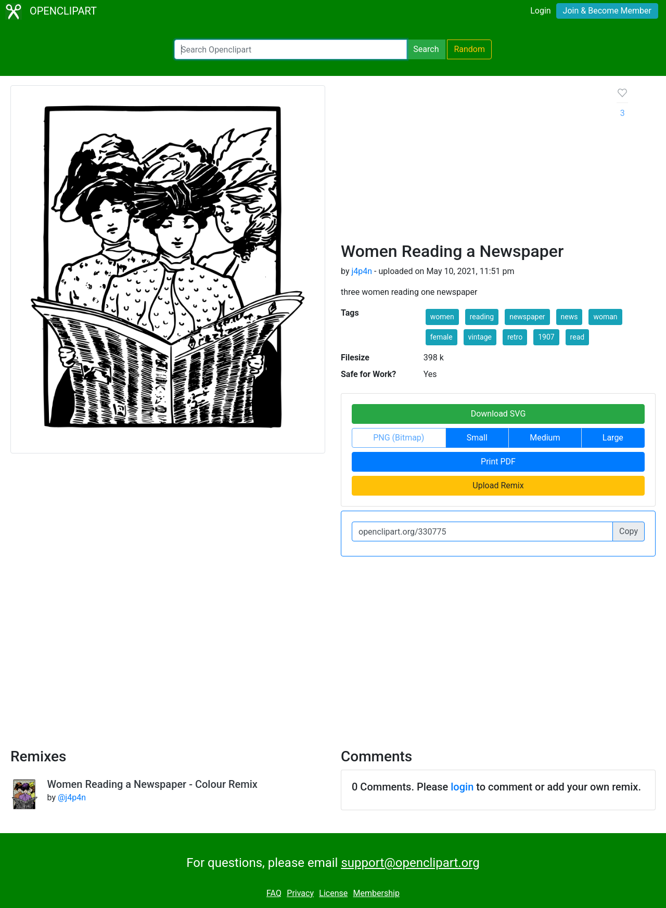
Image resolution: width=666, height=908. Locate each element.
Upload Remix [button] (497, 485)
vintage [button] (480, 337)
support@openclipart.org (410, 862)
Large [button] (613, 438)
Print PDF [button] (498, 461)
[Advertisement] (470, 163)
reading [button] (482, 317)
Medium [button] (545, 438)
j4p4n (361, 271)
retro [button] (514, 337)
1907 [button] (546, 337)
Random (469, 49)
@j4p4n (72, 797)
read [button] (577, 337)
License (333, 893)
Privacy (300, 893)
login (462, 787)
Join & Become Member (607, 11)
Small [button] (477, 438)
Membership (376, 893)
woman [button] (605, 317)
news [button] (569, 317)
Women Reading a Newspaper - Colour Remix (152, 784)
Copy (628, 531)
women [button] (442, 317)
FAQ (273, 893)
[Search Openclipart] (290, 49)
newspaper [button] (527, 317)
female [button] (441, 337)
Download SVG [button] (498, 414)
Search (426, 49)
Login (540, 11)
